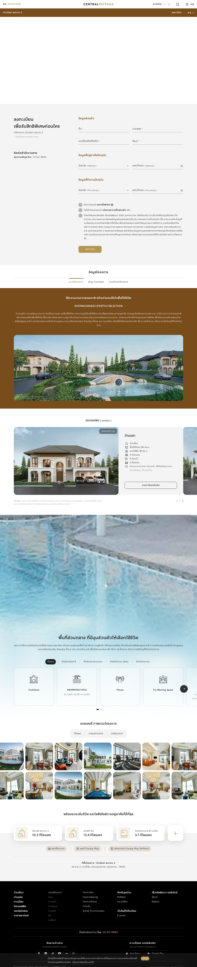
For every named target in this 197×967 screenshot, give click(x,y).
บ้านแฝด (18, 886)
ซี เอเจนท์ (121, 904)
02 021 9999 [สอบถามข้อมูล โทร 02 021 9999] (39, 148)
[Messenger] (73, 942)
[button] (62, 839)
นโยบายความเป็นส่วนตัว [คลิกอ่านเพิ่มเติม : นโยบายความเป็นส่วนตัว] (114, 201)
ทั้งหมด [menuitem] (77, 725)
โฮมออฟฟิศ (20, 895)
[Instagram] (46, 942)
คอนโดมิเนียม (21, 900)
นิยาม (50, 886)
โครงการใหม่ (88, 881)
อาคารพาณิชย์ (21, 904)
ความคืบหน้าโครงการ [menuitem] (118, 273)
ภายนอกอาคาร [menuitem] (96, 725)
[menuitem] (50, 653)
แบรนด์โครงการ (55, 881)
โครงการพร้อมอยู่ (90, 886)
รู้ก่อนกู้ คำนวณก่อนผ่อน (93, 899)
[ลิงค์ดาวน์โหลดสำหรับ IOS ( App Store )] (132, 942)
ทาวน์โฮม (18, 891)
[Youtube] (60, 942)
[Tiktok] (53, 942)
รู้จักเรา (155, 886)
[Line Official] (67, 942)
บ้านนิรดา (52, 890)
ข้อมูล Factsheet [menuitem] (96, 273)
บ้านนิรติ (52, 899)
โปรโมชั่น (86, 895)
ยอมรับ (145, 958)
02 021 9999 (14, 4)
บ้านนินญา (53, 895)
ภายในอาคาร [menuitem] (117, 725)
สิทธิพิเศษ (121, 886)
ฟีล (49, 904)
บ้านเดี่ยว (19, 881)
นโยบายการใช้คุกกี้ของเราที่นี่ (83, 962)
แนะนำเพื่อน (122, 890)
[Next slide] (184, 680)
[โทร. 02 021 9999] (107, 921)
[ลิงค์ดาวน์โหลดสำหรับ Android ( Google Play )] (156, 942)
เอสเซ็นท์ (52, 909)
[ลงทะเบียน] (90, 240)
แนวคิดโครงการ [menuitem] (76, 273)
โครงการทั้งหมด (90, 890)
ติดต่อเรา (156, 890)
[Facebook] (39, 942)
